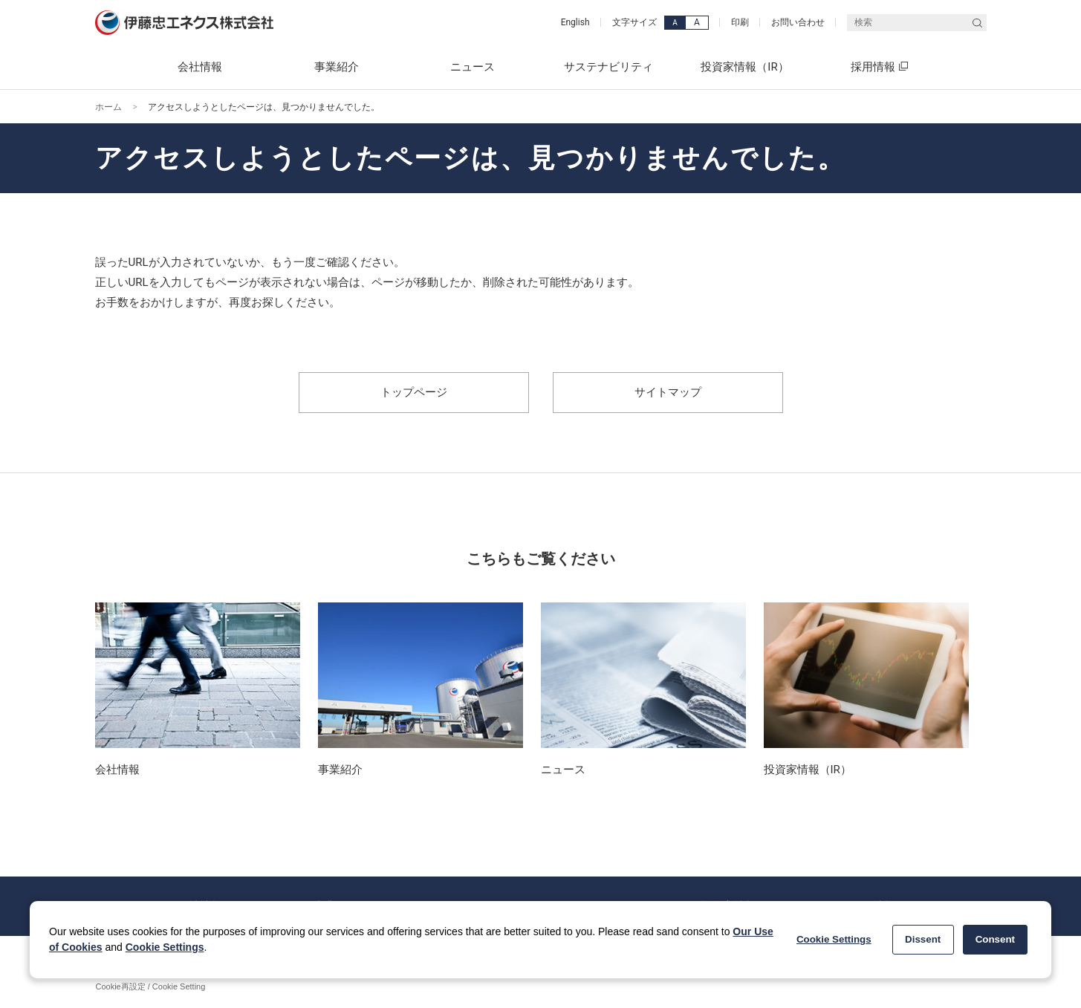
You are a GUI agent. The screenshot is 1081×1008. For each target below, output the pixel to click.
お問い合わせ (798, 22)
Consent (995, 939)
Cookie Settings (165, 947)
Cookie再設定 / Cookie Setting (151, 986)
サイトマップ (667, 392)
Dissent (923, 939)
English (575, 22)
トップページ (413, 392)
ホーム (108, 107)
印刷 (740, 22)
